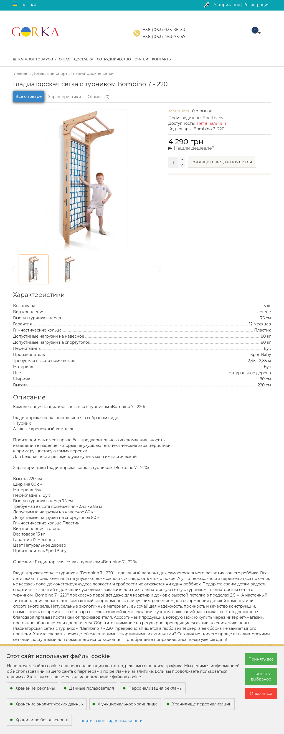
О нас (64, 59)
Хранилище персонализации (202, 704)
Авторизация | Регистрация (241, 4)
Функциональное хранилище (128, 704)
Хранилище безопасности (42, 719)
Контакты (162, 59)
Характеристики (64, 96)
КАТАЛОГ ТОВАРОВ (35, 59)
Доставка (83, 59)
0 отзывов (201, 110)
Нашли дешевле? (194, 148)
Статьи (141, 59)
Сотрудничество (114, 59)
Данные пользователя (91, 688)
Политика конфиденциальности (110, 720)
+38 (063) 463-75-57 (164, 36)
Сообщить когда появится (221, 162)
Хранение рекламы (35, 688)
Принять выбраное (261, 676)
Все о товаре (29, 96)
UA (22, 4)
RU (33, 4)
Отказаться (261, 693)
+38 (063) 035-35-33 (164, 29)
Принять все (261, 659)
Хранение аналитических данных (49, 704)
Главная (20, 73)
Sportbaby (213, 117)
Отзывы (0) (98, 96)
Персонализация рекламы (155, 688)
